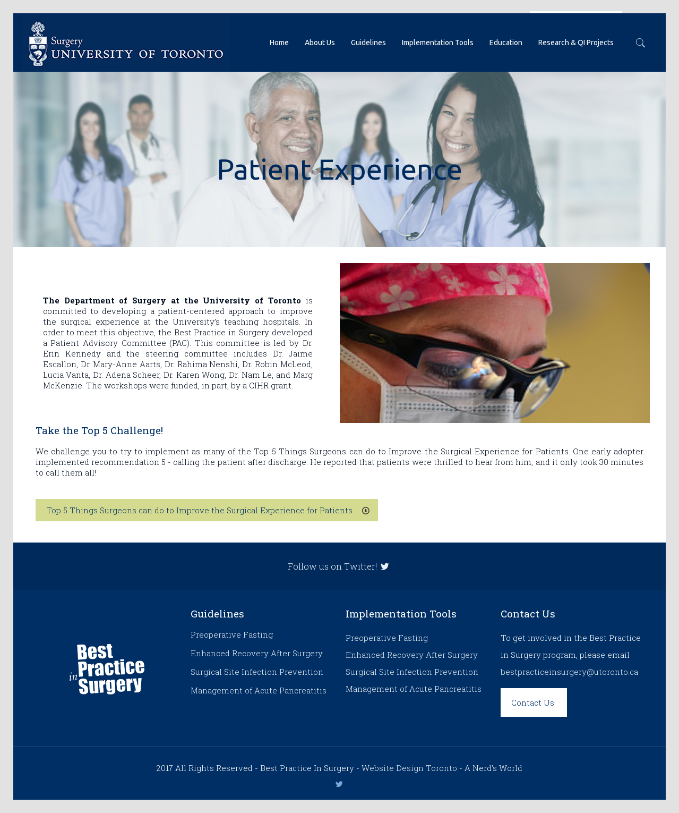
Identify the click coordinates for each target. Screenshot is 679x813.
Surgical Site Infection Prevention (257, 671)
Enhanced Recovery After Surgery (257, 653)
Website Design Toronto (409, 768)
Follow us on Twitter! (339, 566)
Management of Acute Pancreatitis (258, 690)
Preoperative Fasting (232, 634)
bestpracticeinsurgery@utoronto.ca (569, 671)
